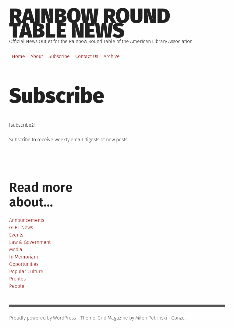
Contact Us (86, 56)
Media (15, 249)
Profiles (17, 279)
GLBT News (21, 227)
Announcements (26, 220)
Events (16, 235)
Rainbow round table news (89, 23)
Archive (112, 56)
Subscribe (59, 56)
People (16, 286)
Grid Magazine (113, 318)
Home (18, 56)
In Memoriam (23, 257)
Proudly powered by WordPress (42, 318)
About (36, 56)
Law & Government (30, 242)
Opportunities (23, 264)
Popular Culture (26, 271)
